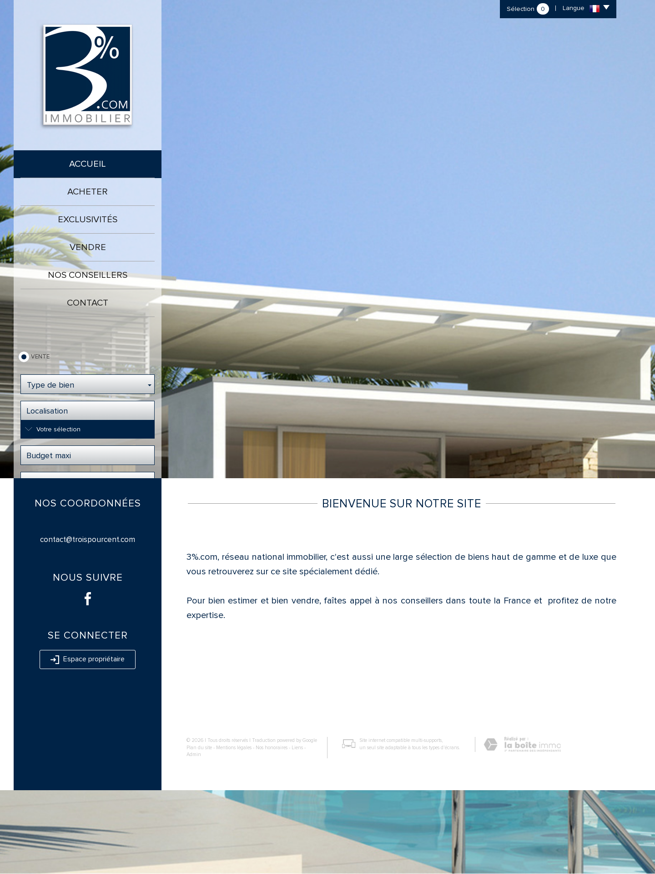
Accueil (87, 163)
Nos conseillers (87, 275)
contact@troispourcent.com (87, 623)
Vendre (88, 247)
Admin (193, 838)
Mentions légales (234, 831)
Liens (297, 831)
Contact (87, 302)
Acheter (87, 191)
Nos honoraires (271, 831)
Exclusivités (87, 219)
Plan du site (199, 831)
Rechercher (87, 509)
